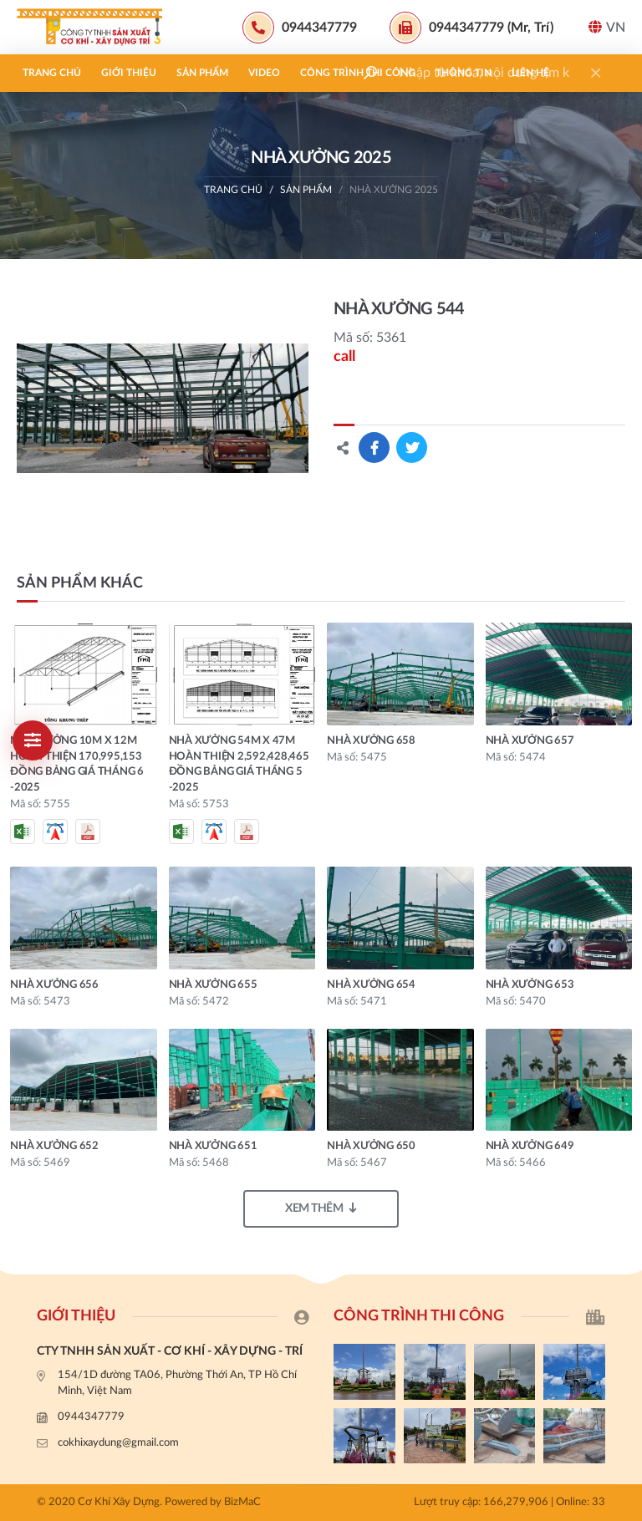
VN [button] (606, 27)
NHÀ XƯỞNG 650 (371, 1146)
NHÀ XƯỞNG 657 (530, 740)
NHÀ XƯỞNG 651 (213, 1146)
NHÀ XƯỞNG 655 (213, 984)
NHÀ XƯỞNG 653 (530, 984)
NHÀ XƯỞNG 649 (530, 1146)
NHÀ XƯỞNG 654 (371, 984)
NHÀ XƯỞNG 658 (371, 740)
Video (264, 73)
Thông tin (464, 73)
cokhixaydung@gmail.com (118, 1442)
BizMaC (242, 1502)
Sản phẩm (202, 73)
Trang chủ (52, 73)
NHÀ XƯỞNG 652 (54, 1146)
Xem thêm (321, 1208)
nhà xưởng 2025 (393, 190)
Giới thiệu (128, 73)
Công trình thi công (357, 73)
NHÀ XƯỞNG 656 (54, 984)
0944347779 (91, 1417)
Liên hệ (530, 73)
